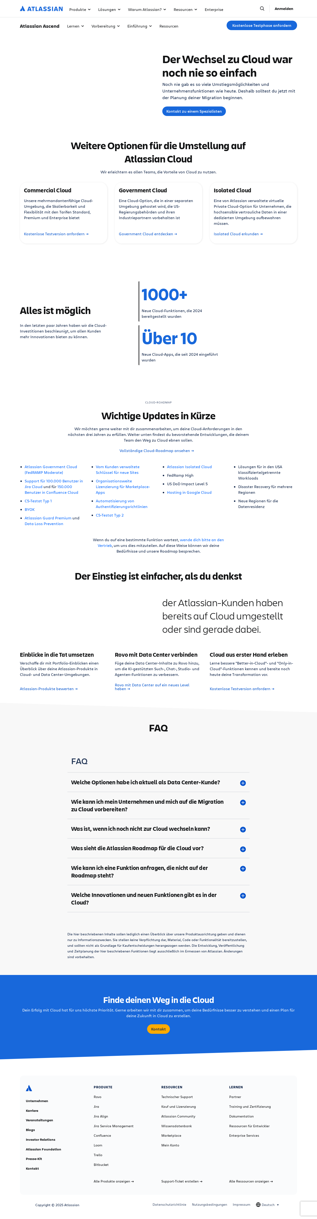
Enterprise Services (244, 1135)
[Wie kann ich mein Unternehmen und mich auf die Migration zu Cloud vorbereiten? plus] (158, 805)
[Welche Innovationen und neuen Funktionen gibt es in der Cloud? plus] (158, 898)
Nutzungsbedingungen (209, 1204)
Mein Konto (170, 1145)
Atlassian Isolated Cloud (189, 466)
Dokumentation (241, 1116)
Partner (235, 1097)
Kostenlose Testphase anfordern (261, 25)
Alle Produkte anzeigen (114, 1181)
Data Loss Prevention (44, 523)
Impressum (241, 1204)
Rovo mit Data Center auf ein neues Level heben (152, 687)
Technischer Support (177, 1097)
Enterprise (214, 9)
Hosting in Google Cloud (189, 492)
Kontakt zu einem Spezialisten (194, 111)
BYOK (30, 509)
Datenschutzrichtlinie (169, 1204)
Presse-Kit (34, 1159)
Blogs (30, 1130)
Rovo (97, 1097)
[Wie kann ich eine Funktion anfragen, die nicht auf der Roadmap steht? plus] (158, 871)
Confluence (102, 1135)
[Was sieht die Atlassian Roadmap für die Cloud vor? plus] (158, 848)
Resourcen (185, 9)
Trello (98, 1155)
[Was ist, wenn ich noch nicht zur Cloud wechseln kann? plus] (158, 828)
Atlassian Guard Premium (48, 517)
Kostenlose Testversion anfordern (56, 234)
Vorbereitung (106, 25)
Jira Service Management (114, 1126)
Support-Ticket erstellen (181, 1181)
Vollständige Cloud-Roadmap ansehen (157, 451)
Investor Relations (40, 1139)
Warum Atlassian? (147, 9)
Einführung (139, 25)
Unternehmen (37, 1101)
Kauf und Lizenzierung (178, 1106)
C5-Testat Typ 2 (110, 515)
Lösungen (109, 9)
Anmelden (284, 8)
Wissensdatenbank (176, 1126)
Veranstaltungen (39, 1120)
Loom (98, 1145)
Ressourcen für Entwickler (249, 1126)
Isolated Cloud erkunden (238, 234)
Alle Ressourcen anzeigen (251, 1181)
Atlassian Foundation (43, 1149)
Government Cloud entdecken (148, 234)
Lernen (75, 25)
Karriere (32, 1111)
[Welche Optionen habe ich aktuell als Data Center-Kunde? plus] (158, 782)
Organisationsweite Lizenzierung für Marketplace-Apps (123, 486)
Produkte (80, 9)
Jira (96, 1106)
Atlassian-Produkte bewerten (49, 689)
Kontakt (158, 1029)
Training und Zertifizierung (250, 1106)
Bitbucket (101, 1165)
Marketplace (171, 1135)
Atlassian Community (178, 1116)
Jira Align (101, 1116)
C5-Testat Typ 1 (38, 500)
